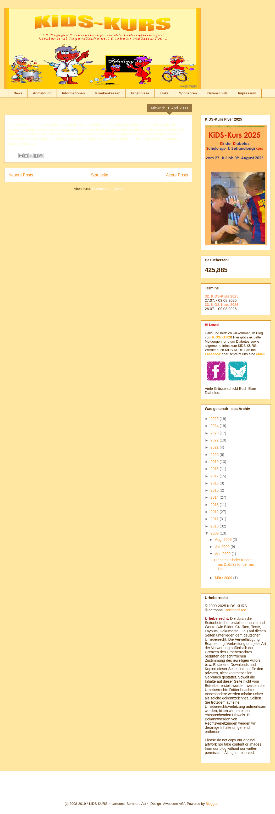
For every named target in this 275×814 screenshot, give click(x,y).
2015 (215, 490)
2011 (215, 519)
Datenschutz (217, 93)
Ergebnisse (140, 93)
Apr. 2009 (223, 554)
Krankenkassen (107, 93)
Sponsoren (188, 93)
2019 (215, 462)
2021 (215, 447)
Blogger (211, 804)
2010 (215, 526)
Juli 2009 (222, 547)
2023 (215, 433)
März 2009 (224, 578)
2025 (215, 419)
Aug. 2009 (224, 539)
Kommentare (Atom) (107, 189)
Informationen (73, 93)
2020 (215, 454)
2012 (215, 512)
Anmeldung (42, 93)
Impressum (247, 93)
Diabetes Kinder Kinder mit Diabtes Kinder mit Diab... (234, 564)
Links (164, 93)
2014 (215, 497)
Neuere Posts (20, 175)
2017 (215, 476)
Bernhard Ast (235, 610)
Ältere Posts (177, 175)
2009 (215, 533)
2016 (215, 483)
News (18, 93)
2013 (215, 505)
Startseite (99, 175)
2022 (215, 440)
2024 (215, 426)
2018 (215, 469)
